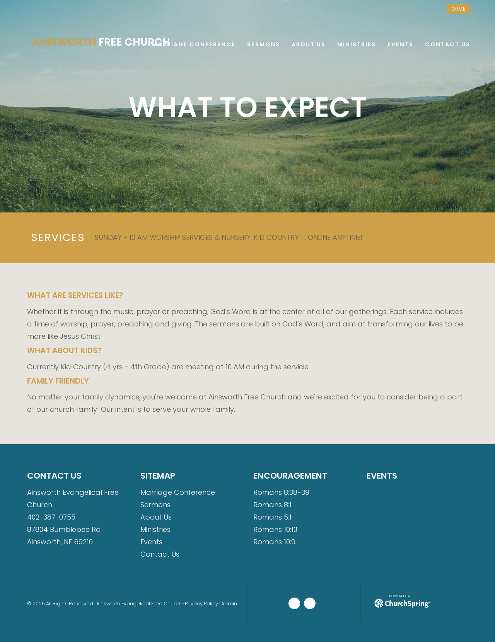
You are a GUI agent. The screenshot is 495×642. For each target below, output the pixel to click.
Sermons (155, 505)
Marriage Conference (177, 492)
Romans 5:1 (272, 517)
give (458, 9)
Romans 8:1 (272, 505)
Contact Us (159, 554)
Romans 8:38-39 (281, 492)
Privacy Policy (201, 603)
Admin (229, 603)
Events (151, 542)
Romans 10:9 (274, 542)
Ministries (155, 529)
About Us (156, 517)
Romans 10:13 (275, 529)
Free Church (101, 42)
